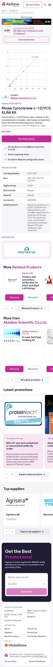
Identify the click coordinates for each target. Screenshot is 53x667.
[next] (12, 308)
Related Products (32, 308)
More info (33, 297)
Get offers (33, 4)
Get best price (26, 138)
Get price (14, 297)
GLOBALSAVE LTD (39, 656)
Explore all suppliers (32, 531)
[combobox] (26, 584)
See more (6, 131)
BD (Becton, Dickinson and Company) (28, 32)
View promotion (26, 39)
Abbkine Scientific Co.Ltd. (23, 98)
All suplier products (32, 380)
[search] (45, 5)
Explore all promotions (32, 474)
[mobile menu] (49, 5)
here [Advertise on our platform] (31, 17)
